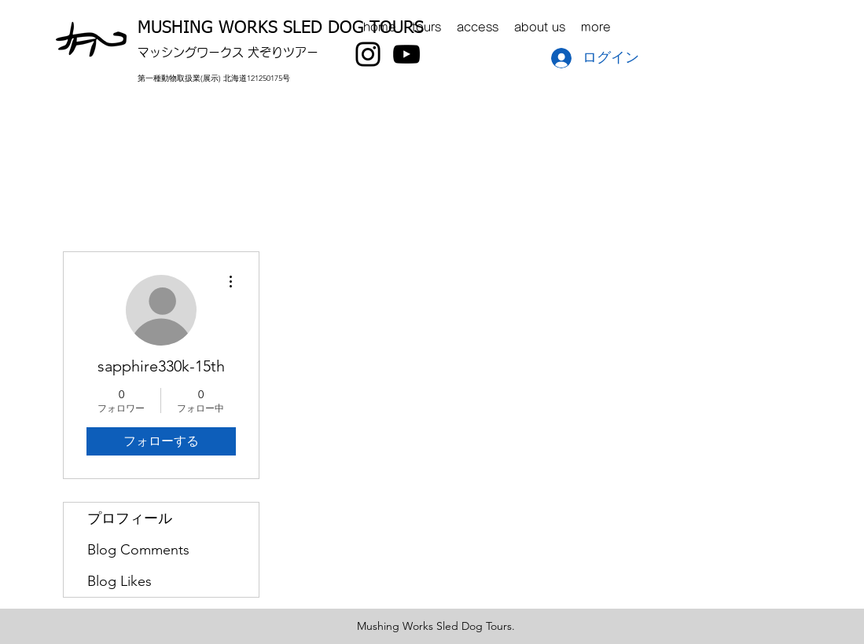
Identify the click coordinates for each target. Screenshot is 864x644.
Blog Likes (119, 581)
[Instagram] (367, 54)
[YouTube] (406, 54)
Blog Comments (138, 549)
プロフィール (129, 518)
